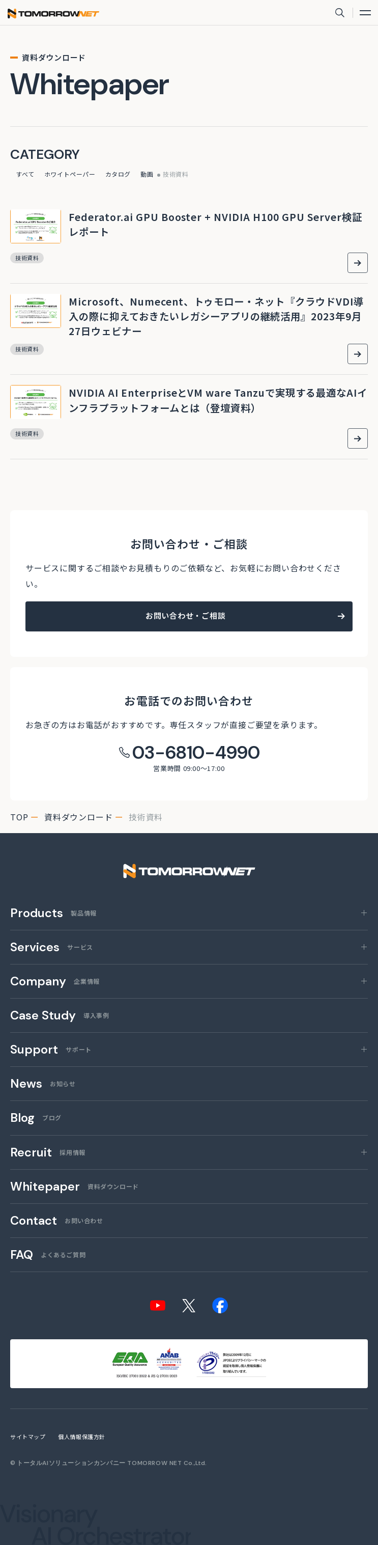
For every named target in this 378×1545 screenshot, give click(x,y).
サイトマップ (27, 1436)
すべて (25, 174)
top (19, 817)
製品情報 (53, 913)
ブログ (36, 1118)
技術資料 (175, 174)
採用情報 (47, 1153)
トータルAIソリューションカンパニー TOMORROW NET (99, 1463)
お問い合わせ (56, 1221)
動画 (146, 174)
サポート (51, 1050)
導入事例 (59, 1016)
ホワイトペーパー (70, 174)
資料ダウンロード (78, 817)
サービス (51, 948)
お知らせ (42, 1084)
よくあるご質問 (47, 1255)
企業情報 (55, 982)
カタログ (118, 174)
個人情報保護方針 (81, 1436)
